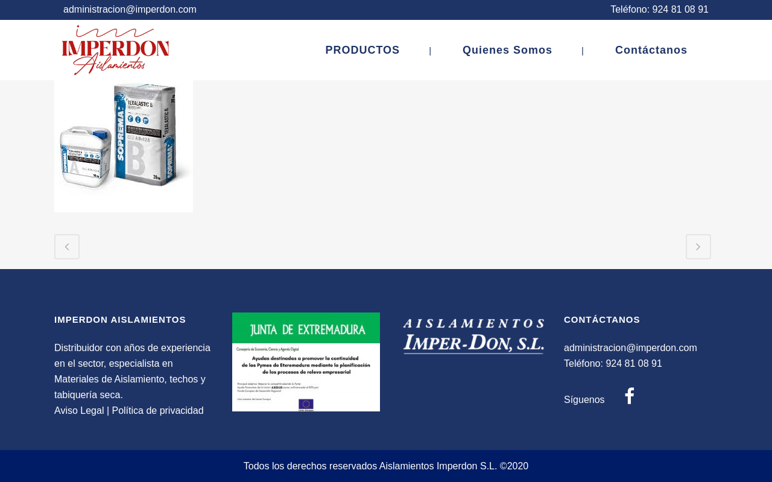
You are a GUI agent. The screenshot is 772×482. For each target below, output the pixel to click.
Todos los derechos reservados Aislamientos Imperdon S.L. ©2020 (386, 466)
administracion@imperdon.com (130, 9)
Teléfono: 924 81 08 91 (659, 9)
